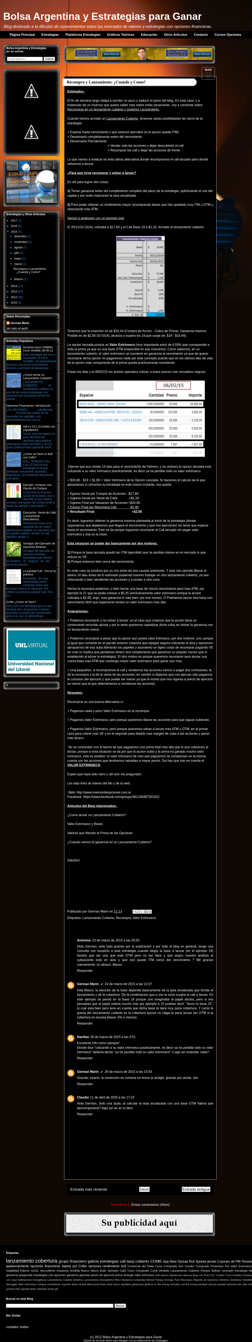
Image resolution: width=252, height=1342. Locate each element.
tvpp (166, 1261)
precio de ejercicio (102, 1275)
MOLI (118, 1279)
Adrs (157, 1275)
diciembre (20, 236)
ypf (56, 1288)
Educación (149, 34)
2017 (14, 220)
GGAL (35, 1270)
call (123, 1261)
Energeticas (39, 1279)
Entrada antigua (196, 1189)
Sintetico (224, 1279)
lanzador (175, 1284)
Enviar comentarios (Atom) (150, 1204)
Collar (82, 1266)
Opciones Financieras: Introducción (28, 405)
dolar (103, 1284)
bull (123, 1266)
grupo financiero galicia (79, 1261)
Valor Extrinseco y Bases (85, 824)
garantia (84, 1275)
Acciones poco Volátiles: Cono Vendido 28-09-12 (38, 349)
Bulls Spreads (109, 1270)
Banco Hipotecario (171, 1275)
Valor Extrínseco (27, 1284)
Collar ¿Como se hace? (21, 601)
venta (51, 1288)
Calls (123, 1270)
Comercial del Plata (141, 1266)
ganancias (138, 1284)
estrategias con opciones (49, 1275)
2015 (14, 231)
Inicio (144, 1189)
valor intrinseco (144, 1275)
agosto (18, 247)
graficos (149, 1284)
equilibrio (126, 1284)
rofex (17, 1288)
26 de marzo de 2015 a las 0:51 (113, 1037)
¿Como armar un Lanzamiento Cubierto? (96, 815)
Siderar (215, 1270)
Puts (176, 1279)
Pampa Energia (164, 1279)
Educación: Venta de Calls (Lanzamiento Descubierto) (39, 516)
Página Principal (22, 34)
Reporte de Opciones (205, 1279)
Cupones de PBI (229, 1261)
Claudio (83, 1097)
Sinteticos (235, 1279)
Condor (220, 1275)
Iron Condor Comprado (193, 1266)
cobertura (46, 1261)
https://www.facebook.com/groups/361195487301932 (121, 797)
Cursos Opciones (228, 34)
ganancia (72, 1275)
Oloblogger (161, 1340)
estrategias (109, 1261)
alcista (211, 1261)
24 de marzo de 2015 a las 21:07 (128, 984)
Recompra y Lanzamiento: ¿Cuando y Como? (30, 270)
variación (42, 1288)
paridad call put (207, 1284)
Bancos (187, 1275)
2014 (14, 286)
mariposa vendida (68, 1270)
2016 (14, 226)
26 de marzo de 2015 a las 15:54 (128, 1071)
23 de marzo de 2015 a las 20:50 (115, 940)
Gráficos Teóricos (120, 34)
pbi (239, 1284)
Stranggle (11, 1284)
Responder (85, 970)
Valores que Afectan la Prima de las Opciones (100, 833)
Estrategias (50, 34)
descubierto (47, 1270)
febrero (19, 279)
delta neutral (79, 1284)
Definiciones (25, 1279)
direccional (93, 1284)
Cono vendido (233, 1275)
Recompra (123, 918)
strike (33, 1288)
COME (156, 1261)
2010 (14, 302)
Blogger (123, 1340)
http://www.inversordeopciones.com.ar (104, 792)
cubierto (142, 1261)
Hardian (83, 1037)
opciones (94, 1266)
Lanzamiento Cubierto (98, 918)
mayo (18, 258)
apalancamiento (17, 1266)
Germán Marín (104, 1340)
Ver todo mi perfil (17, 328)
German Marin (98, 911)
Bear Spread (179, 1261)
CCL (212, 1275)
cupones (66, 1284)
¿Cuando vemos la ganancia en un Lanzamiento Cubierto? (109, 842)
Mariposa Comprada (133, 1279)
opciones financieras (45, 1266)
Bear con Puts (201, 1275)
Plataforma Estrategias (83, 34)
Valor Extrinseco (144, 918)
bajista (66, 1266)
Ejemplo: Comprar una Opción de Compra (37, 486)
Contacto (201, 34)
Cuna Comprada (166, 1266)
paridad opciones (227, 1284)
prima (119, 1275)
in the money (162, 1284)
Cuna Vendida (159, 1270)
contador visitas (17, 1327)
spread (25, 1288)
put (75, 1266)
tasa (130, 1261)
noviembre (21, 242)
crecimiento (53, 1284)
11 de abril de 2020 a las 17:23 (112, 1097)
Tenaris (247, 1261)
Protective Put (219, 1266)
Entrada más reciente (88, 1189)
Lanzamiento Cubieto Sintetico (65, 1279)
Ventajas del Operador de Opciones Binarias (39, 545)
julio (17, 252)
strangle (128, 1275)
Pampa (205, 1270)
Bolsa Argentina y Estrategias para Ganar (102, 16)
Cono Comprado (138, 1270)
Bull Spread (197, 1261)
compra (42, 1284)
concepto (227, 1270)
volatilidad (12, 1270)
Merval (150, 1279)
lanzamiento (20, 1261)
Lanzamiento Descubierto (99, 1279)
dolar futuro (113, 1284)
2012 (14, 297)
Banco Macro (90, 1270)
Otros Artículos (175, 34)
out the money (189, 1284)
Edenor (24, 1270)
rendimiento (111, 1266)
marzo (18, 264)
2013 (14, 291)
